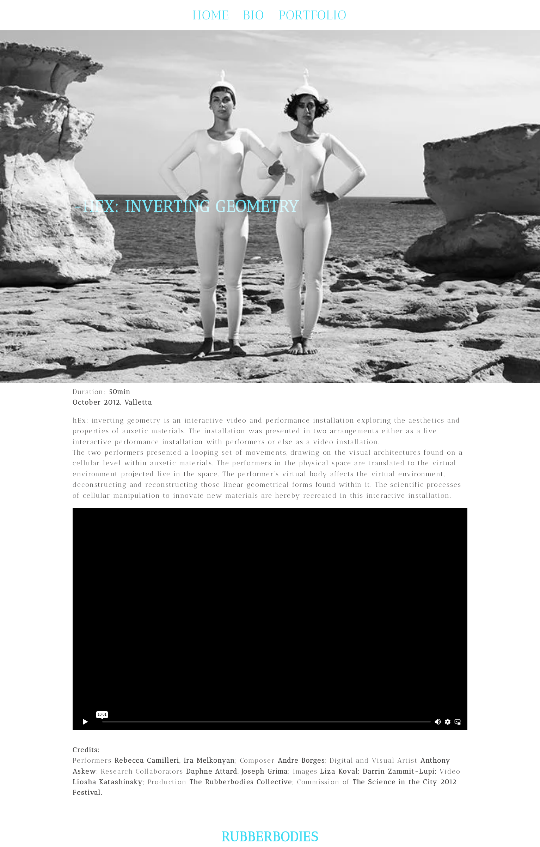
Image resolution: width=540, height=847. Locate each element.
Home (210, 15)
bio (253, 15)
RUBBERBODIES (270, 837)
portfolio (312, 15)
